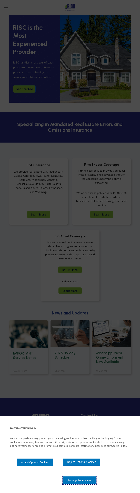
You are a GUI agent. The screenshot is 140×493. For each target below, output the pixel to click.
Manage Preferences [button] (79, 480)
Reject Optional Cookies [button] (81, 462)
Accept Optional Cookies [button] (35, 462)
